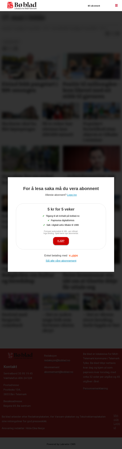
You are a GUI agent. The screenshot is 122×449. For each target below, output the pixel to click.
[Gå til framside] (22, 5)
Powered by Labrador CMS (61, 444)
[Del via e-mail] (117, 33)
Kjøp (61, 240)
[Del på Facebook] (107, 33)
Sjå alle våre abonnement (61, 260)
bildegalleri (11, 41)
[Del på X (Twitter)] (112, 33)
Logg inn (106, 6)
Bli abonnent (94, 6)
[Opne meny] (116, 5)
